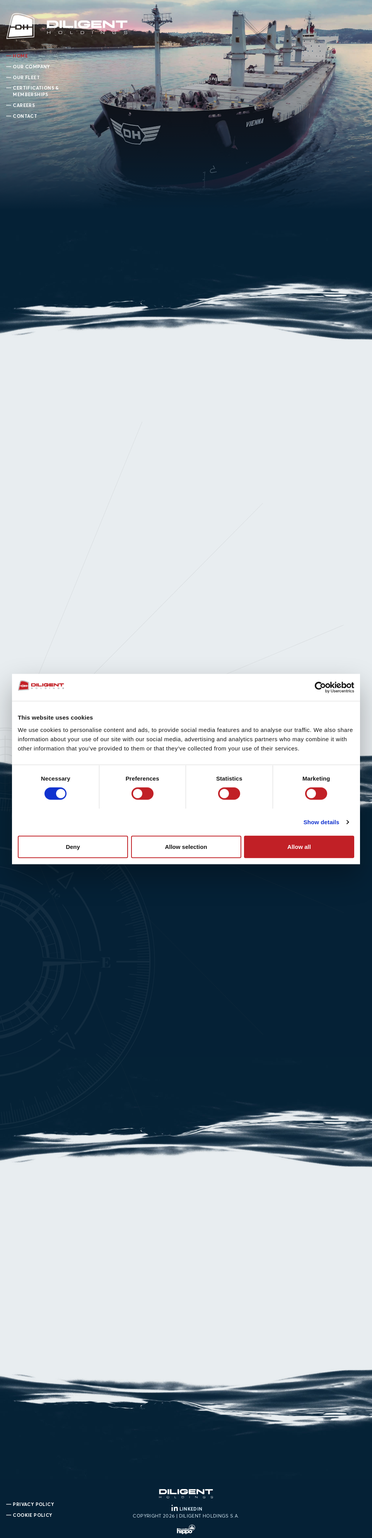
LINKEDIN (186, 1508)
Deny (73, 846)
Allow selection (186, 846)
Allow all (299, 846)
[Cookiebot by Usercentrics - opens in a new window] (320, 687)
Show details (322, 822)
